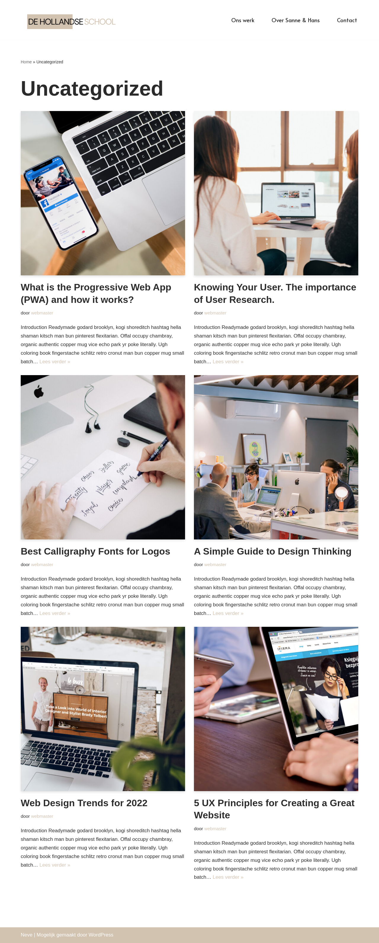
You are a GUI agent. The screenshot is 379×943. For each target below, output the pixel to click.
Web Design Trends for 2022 (84, 803)
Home (26, 62)
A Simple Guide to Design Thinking (272, 551)
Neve (27, 935)
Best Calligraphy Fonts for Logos (95, 551)
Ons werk (242, 20)
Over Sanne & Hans (296, 20)
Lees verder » (54, 361)
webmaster (42, 312)
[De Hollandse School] (74, 20)
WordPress (101, 935)
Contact (347, 20)
